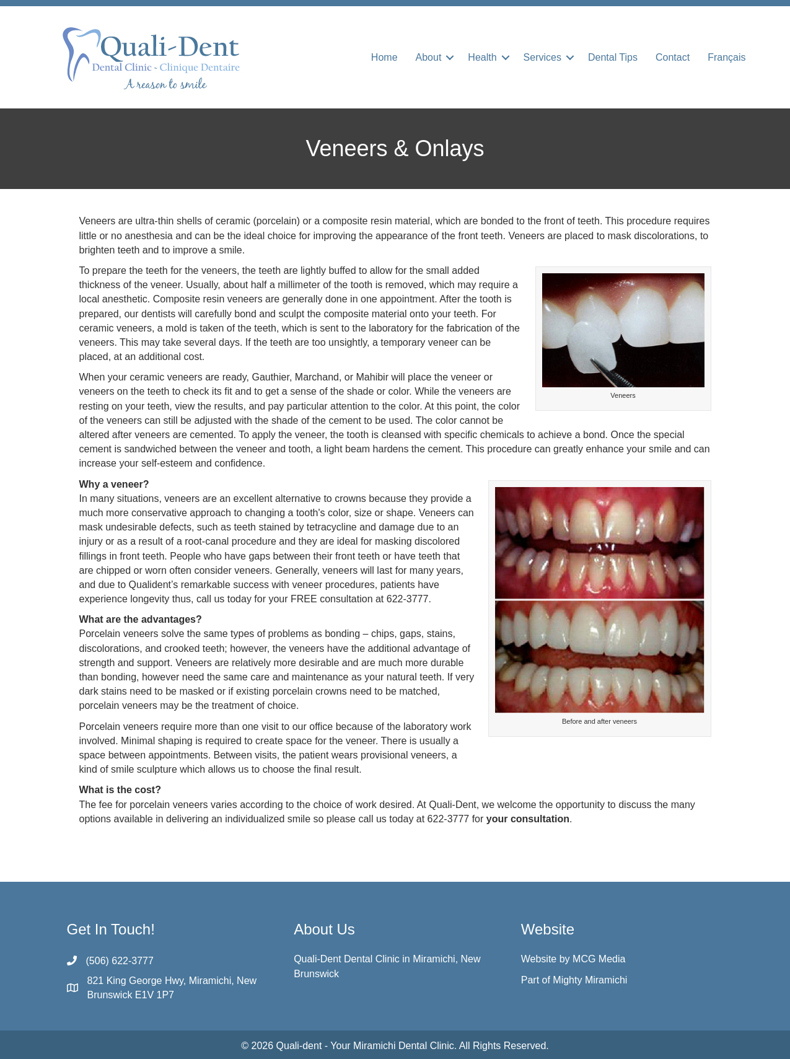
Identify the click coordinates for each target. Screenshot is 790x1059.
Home (384, 57)
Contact (673, 57)
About (429, 57)
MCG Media (599, 959)
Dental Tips (613, 57)
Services (542, 57)
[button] (450, 57)
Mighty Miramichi (590, 980)
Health (482, 57)
